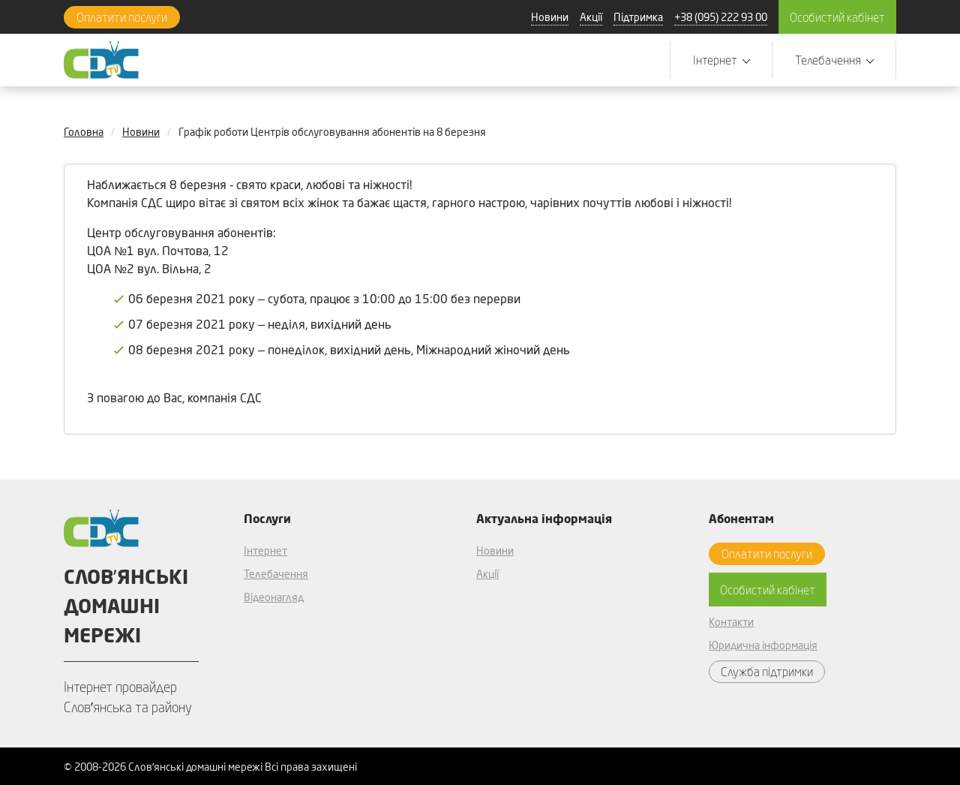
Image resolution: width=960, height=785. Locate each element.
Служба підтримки (767, 671)
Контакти (731, 621)
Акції (591, 17)
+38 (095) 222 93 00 (720, 17)
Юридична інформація (763, 645)
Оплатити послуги (121, 17)
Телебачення (276, 573)
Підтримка (638, 17)
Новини (549, 17)
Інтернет (265, 550)
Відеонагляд (274, 597)
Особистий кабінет (837, 17)
